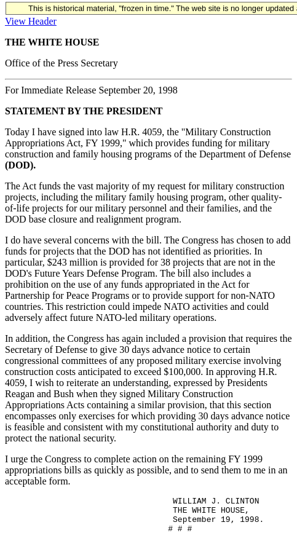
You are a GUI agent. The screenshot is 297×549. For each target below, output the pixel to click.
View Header (31, 21)
